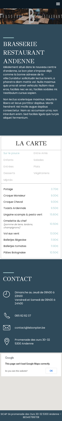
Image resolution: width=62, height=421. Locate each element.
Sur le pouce (11, 153)
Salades (39, 160)
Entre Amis (41, 153)
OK (51, 371)
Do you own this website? (16, 371)
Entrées (8, 166)
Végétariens (41, 173)
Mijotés (8, 180)
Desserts (9, 173)
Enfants (8, 160)
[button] (31, 378)
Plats (37, 166)
